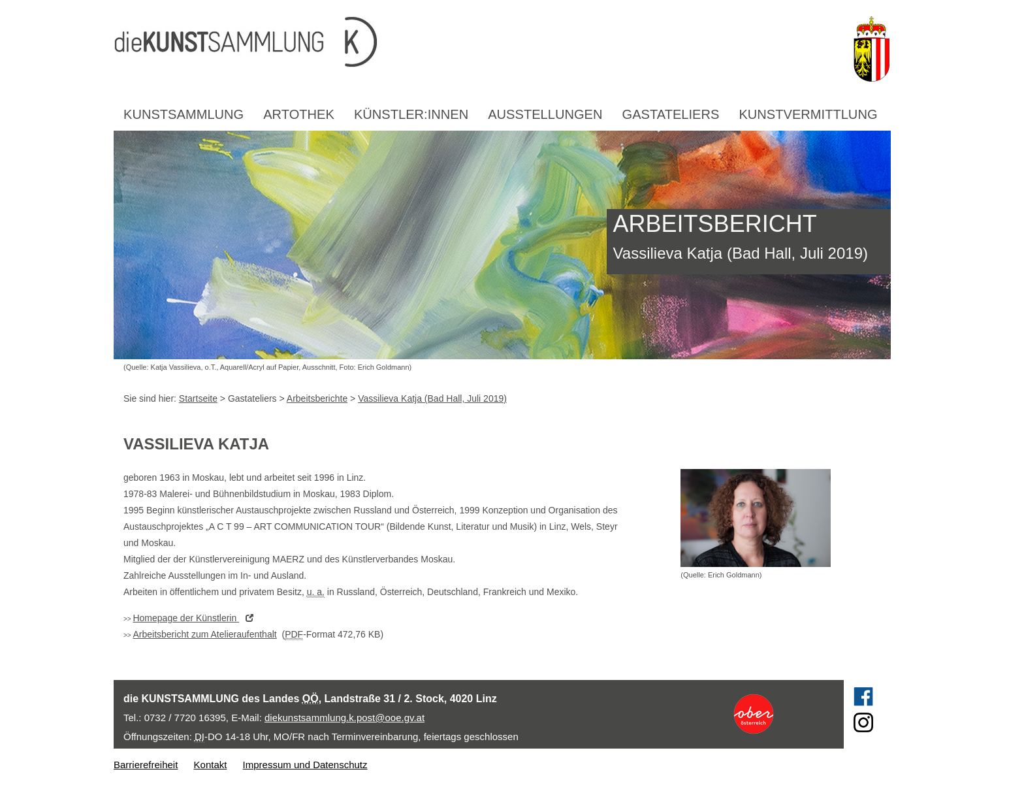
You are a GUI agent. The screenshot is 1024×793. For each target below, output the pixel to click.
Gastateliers (671, 114)
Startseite (198, 398)
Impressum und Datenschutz (305, 764)
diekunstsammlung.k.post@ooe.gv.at (344, 717)
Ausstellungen (545, 114)
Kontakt (210, 764)
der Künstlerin (196, 618)
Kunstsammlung (183, 114)
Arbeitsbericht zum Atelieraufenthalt (204, 634)
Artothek (298, 114)
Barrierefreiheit (146, 764)
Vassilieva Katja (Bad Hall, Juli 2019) (432, 398)
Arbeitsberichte (317, 398)
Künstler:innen (411, 114)
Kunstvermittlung (808, 114)
